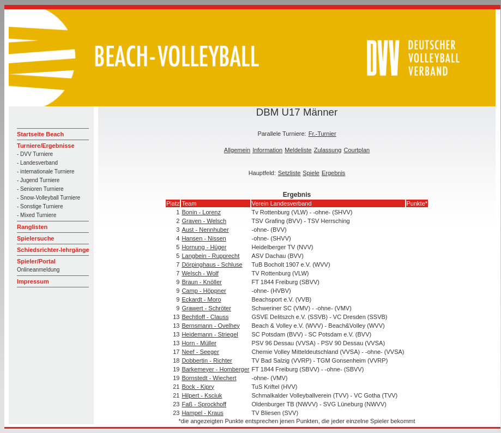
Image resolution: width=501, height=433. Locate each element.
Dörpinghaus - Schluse (212, 264)
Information (267, 150)
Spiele (311, 173)
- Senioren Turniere (40, 189)
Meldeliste (298, 150)
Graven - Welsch (204, 221)
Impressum (33, 281)
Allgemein (237, 150)
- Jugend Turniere (38, 180)
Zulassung (328, 150)
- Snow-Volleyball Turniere (48, 198)
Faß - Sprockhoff (204, 404)
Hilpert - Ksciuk (202, 395)
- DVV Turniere (35, 154)
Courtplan (356, 150)
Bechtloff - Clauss (205, 317)
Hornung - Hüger (204, 247)
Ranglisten (32, 227)
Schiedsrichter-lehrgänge (53, 249)
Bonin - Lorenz (201, 212)
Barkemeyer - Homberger (215, 369)
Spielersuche (35, 238)
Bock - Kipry (198, 386)
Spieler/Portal (36, 261)
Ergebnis (333, 173)
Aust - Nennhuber (205, 229)
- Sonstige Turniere (40, 206)
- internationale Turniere (46, 172)
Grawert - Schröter (206, 308)
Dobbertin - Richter (207, 360)
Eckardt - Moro (201, 299)
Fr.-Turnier (322, 133)
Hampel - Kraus (202, 413)
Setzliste (289, 173)
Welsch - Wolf (200, 273)
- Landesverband (37, 163)
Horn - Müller (199, 343)
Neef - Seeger (200, 351)
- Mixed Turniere (36, 215)
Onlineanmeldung (38, 270)
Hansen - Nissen (204, 238)
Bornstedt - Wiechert (209, 378)
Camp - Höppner (204, 290)
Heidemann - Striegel (210, 334)
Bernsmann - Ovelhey (210, 325)
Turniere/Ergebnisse (46, 145)
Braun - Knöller (201, 282)
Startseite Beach (40, 134)
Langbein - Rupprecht (210, 255)
